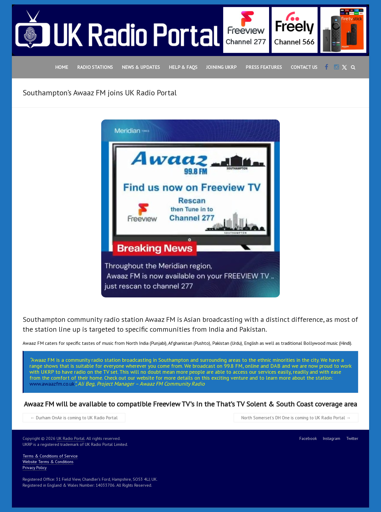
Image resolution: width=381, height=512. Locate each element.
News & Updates (141, 67)
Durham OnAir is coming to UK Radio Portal (74, 418)
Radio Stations (95, 67)
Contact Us (304, 67)
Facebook (308, 438)
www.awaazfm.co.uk (51, 383)
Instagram (331, 438)
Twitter (352, 438)
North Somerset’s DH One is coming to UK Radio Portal (296, 418)
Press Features (264, 67)
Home (61, 67)
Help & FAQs (183, 67)
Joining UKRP (221, 67)
